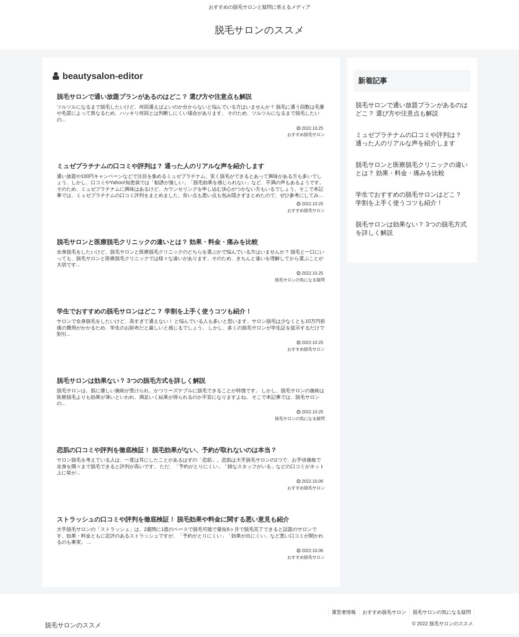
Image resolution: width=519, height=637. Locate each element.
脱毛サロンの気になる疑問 (441, 615)
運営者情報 (342, 615)
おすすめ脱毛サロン (383, 615)
